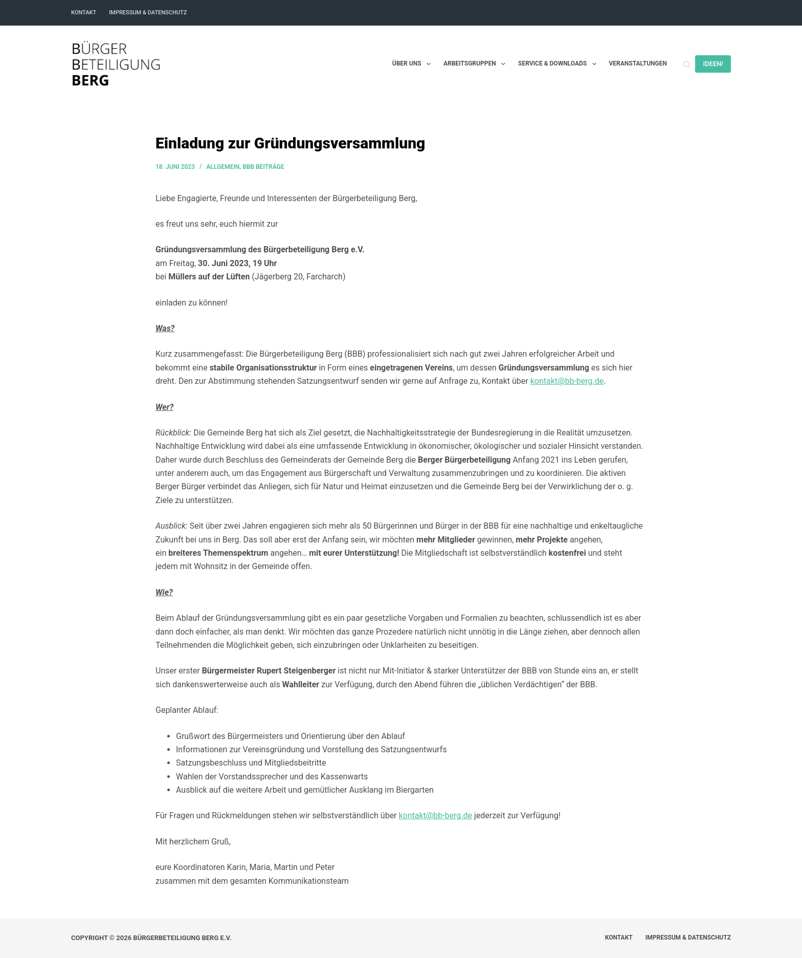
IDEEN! (713, 64)
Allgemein (223, 166)
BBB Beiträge (263, 166)
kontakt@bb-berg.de (567, 381)
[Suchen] (686, 64)
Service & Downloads (559, 64)
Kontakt (83, 12)
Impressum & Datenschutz (148, 12)
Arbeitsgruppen (476, 64)
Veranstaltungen (638, 63)
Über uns (413, 64)
